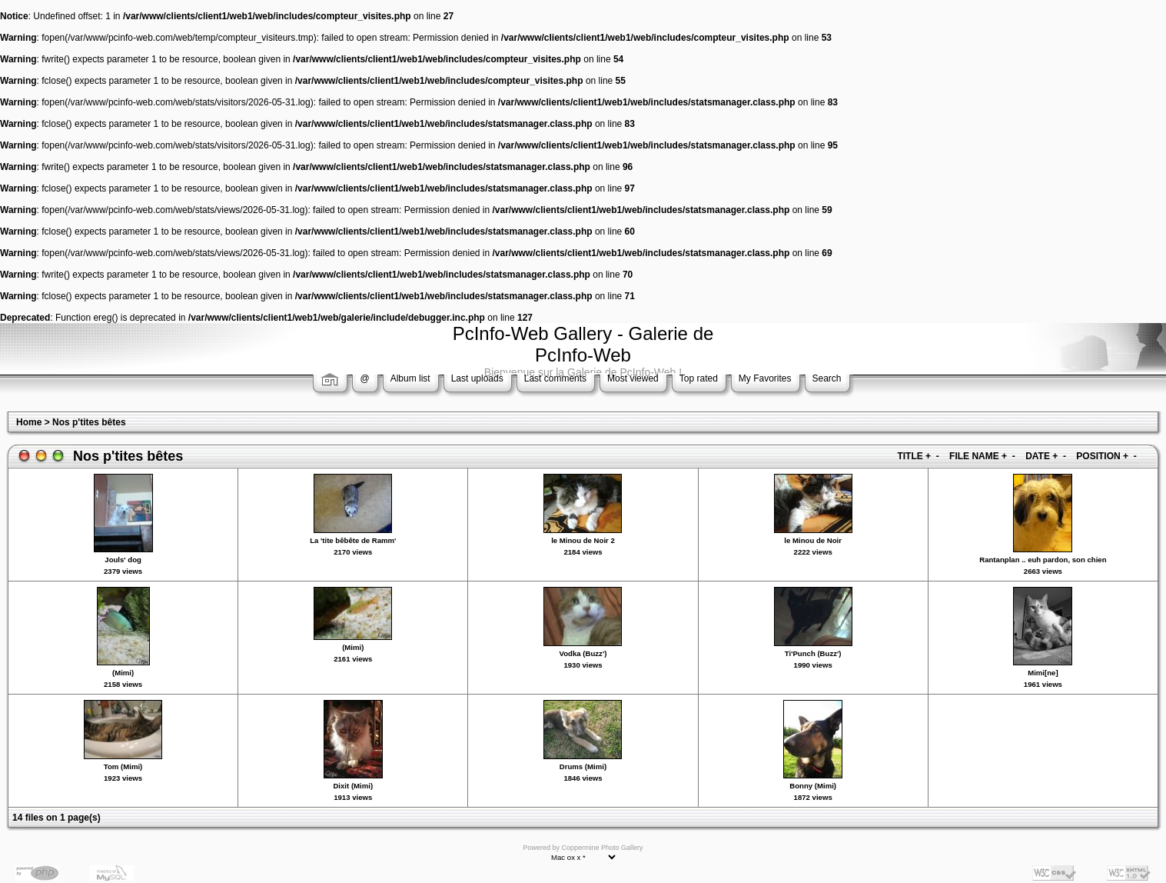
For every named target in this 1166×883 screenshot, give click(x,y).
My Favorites (765, 378)
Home (29, 422)
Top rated (698, 378)
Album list (410, 378)
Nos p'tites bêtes (89, 422)
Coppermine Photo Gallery (602, 847)
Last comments (555, 378)
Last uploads (477, 378)
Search (827, 378)
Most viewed (633, 378)
